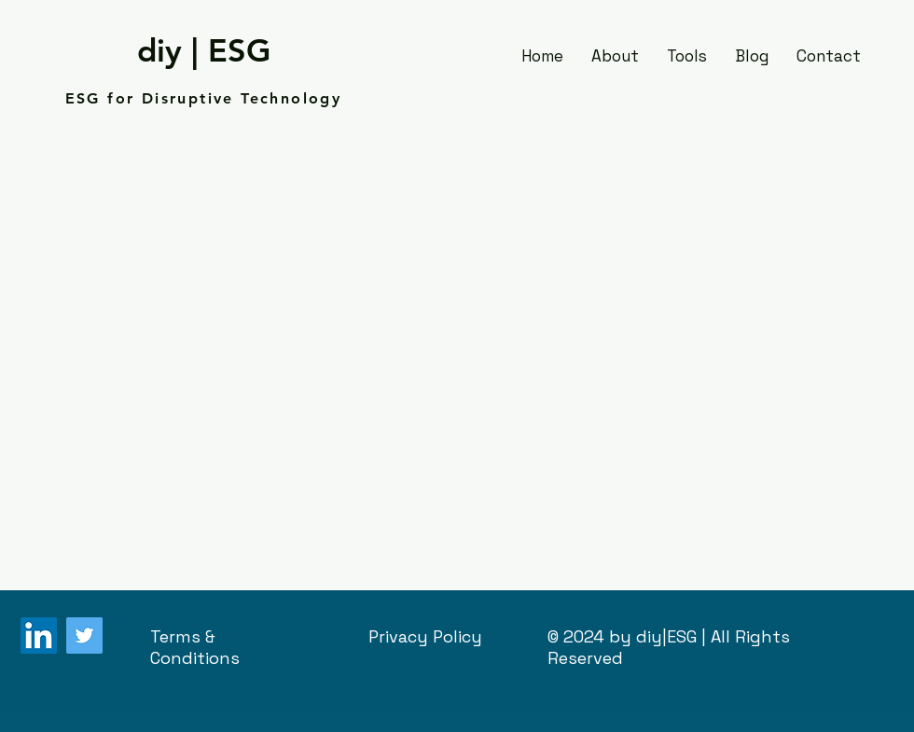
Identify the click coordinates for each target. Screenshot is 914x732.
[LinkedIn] (39, 635)
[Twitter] (84, 635)
